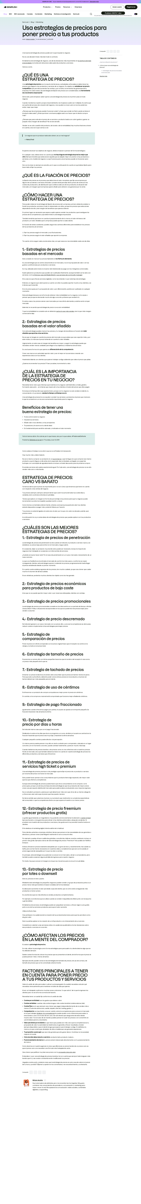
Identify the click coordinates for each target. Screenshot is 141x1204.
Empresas (79, 7)
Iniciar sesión (117, 7)
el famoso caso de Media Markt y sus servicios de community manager (57, 275)
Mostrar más (103, 76)
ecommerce (57, 459)
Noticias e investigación (62, 14)
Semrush (76, 14)
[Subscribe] (113, 13)
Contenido (38, 14)
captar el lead (86, 818)
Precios (58, 7)
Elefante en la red (36, 440)
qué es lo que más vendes (65, 311)
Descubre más (94, 1)
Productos (47, 7)
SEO (10, 14)
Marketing (48, 14)
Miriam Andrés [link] (30, 39)
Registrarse (131, 7)
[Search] (91, 14)
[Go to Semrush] (10, 7)
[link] (26, 1083)
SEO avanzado (19, 14)
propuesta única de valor (67, 1052)
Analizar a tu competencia (46, 1013)
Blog (5, 14)
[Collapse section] (98, 65)
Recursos (66, 7)
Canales (30, 14)
